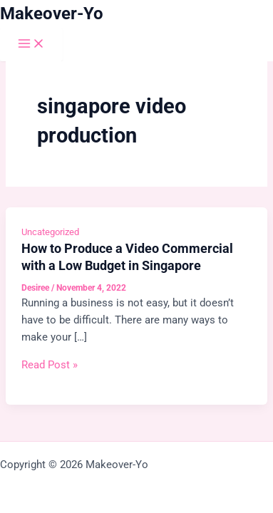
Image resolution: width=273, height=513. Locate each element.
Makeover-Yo (51, 14)
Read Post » (49, 364)
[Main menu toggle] (31, 44)
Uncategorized (50, 232)
